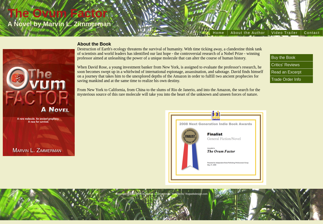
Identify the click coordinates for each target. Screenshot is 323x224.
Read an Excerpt (286, 72)
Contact (312, 33)
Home (218, 33)
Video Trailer (284, 33)
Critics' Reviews (285, 65)
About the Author (248, 33)
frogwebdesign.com (196, 194)
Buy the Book (283, 57)
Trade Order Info (286, 79)
